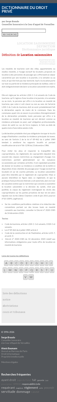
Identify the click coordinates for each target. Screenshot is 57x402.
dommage (23, 391)
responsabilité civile (31, 384)
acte (41, 388)
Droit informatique (10, 353)
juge (46, 380)
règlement (31, 387)
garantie (40, 380)
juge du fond (24, 379)
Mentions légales (9, 362)
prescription (6, 384)
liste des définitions (15, 293)
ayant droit (8, 380)
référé (17, 383)
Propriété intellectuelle (12, 356)
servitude (8, 392)
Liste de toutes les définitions (15, 256)
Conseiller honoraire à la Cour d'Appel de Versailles (15, 340)
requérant (8, 387)
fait (34, 380)
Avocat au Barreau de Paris (14, 351)
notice (6, 299)
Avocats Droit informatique (47, 62)
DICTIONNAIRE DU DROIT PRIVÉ (25, 9)
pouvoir (49, 387)
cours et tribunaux (14, 312)
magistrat (19, 388)
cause (35, 391)
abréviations (10, 305)
